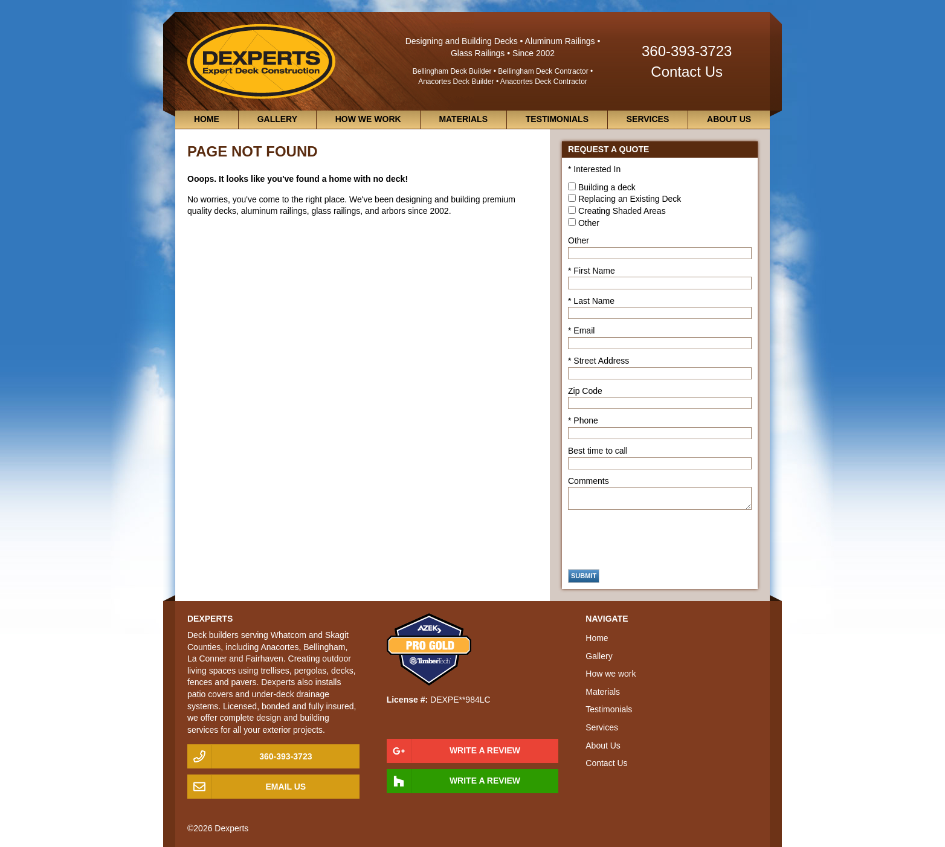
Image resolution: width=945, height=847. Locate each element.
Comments (588, 481)
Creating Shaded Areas (622, 211)
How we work (368, 119)
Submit (583, 575)
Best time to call (598, 451)
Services (648, 119)
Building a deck (607, 187)
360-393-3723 (687, 51)
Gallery (277, 119)
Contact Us (687, 71)
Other (588, 223)
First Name (593, 270)
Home (206, 119)
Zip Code (585, 391)
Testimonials (557, 119)
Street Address (601, 361)
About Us (729, 119)
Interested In (597, 169)
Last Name (593, 301)
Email (584, 330)
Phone (585, 420)
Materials (463, 119)
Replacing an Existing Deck (629, 199)
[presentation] (660, 539)
